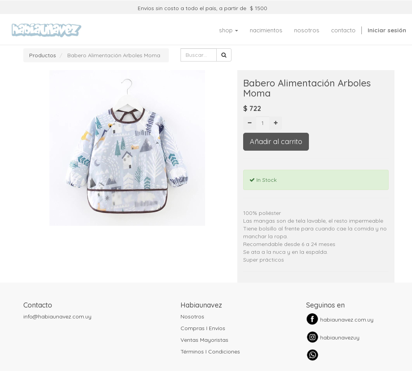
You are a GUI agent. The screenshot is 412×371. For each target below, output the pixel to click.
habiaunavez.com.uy (346, 319)
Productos (42, 55)
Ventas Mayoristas (204, 339)
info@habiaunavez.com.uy (57, 316)
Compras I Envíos (203, 328)
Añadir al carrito (276, 141)
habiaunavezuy (339, 337)
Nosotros (192, 316)
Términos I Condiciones (210, 351)
